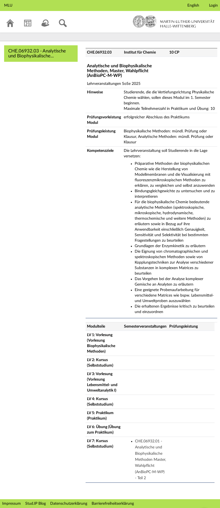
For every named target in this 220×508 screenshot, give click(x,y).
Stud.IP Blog (35, 504)
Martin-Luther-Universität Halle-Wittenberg (174, 21)
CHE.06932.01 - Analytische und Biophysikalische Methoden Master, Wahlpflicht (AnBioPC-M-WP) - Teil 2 (150, 459)
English (193, 5)
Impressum (11, 504)
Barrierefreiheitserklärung (113, 504)
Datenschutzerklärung (68, 504)
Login (213, 5)
